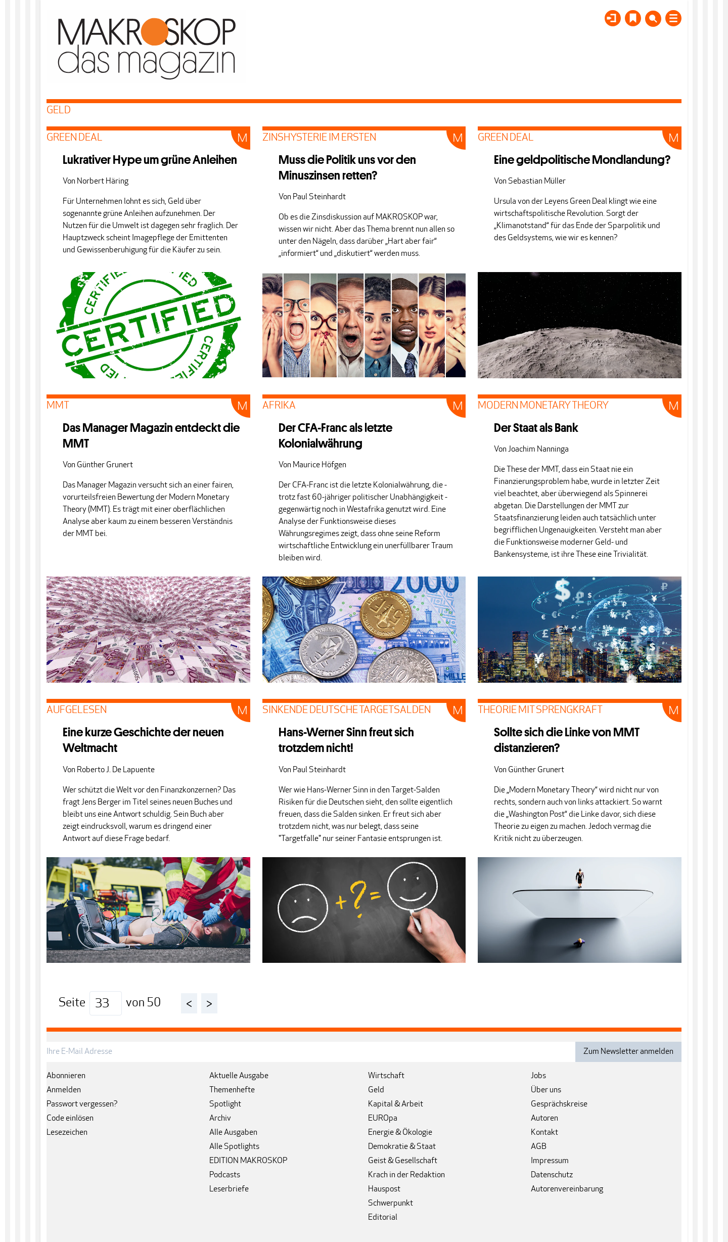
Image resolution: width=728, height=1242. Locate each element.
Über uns (546, 1090)
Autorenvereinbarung (567, 1189)
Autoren (544, 1119)
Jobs (538, 1076)
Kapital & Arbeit (395, 1104)
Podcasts (224, 1175)
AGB (539, 1147)
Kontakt (544, 1133)
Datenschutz (552, 1175)
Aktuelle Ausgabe (238, 1076)
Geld (376, 1090)
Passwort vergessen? (82, 1104)
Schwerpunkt (390, 1204)
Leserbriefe (229, 1189)
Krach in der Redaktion (406, 1175)
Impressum (550, 1161)
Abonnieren (66, 1076)
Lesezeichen (67, 1133)
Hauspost (384, 1189)
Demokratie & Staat (402, 1147)
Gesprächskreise (559, 1104)
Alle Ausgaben (233, 1133)
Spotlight (225, 1104)
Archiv (220, 1119)
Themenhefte (232, 1090)
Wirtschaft (386, 1076)
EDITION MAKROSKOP (248, 1161)
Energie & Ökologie (400, 1133)
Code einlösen (70, 1119)
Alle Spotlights (234, 1147)
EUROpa (382, 1119)
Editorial (382, 1218)
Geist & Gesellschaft (402, 1161)
